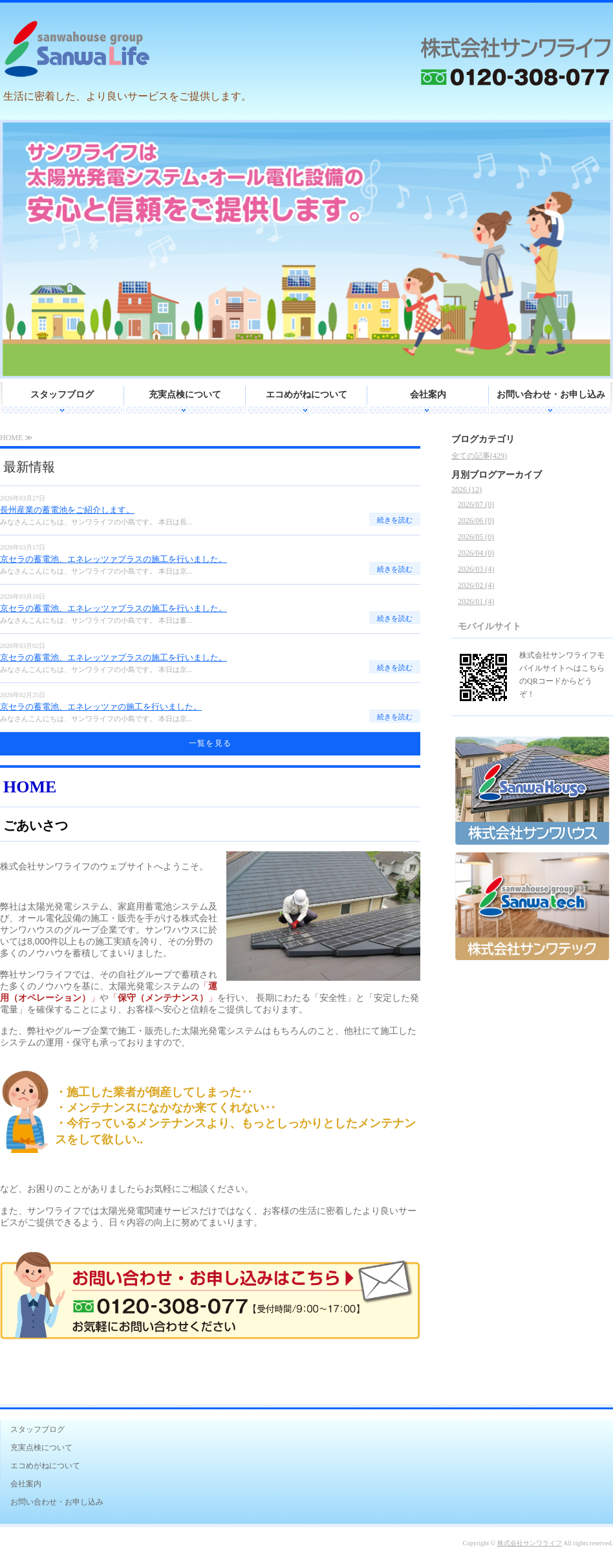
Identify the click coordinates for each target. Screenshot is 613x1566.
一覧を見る (210, 743)
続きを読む (395, 520)
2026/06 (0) (476, 520)
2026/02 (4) (476, 585)
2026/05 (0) (476, 536)
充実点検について (185, 394)
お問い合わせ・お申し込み (551, 394)
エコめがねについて (306, 394)
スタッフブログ (62, 394)
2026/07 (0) (476, 504)
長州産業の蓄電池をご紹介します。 (67, 510)
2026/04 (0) (476, 552)
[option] (306, 249)
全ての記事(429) (479, 455)
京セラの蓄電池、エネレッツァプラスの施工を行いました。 (113, 559)
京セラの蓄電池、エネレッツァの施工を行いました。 (101, 706)
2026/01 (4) (476, 601)
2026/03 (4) (476, 569)
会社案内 (428, 394)
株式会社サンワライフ (529, 1543)
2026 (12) (466, 489)
